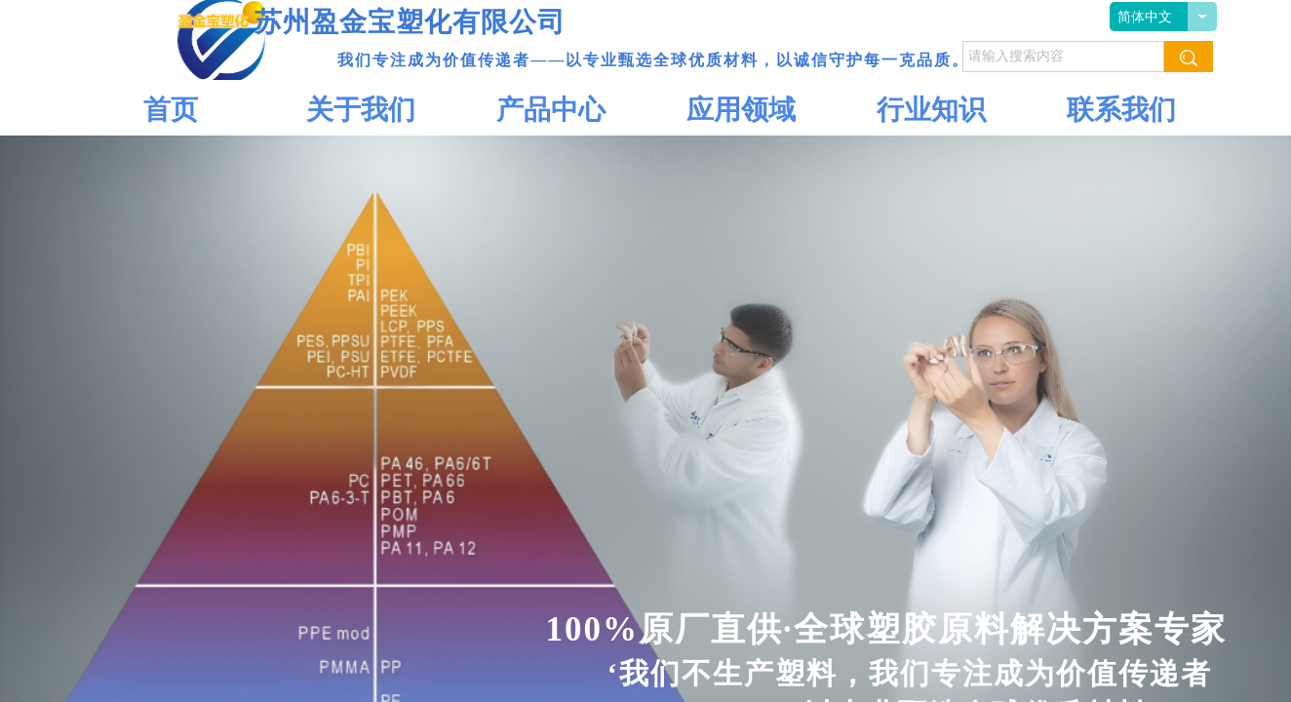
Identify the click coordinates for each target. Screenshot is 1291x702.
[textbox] (1063, 56)
